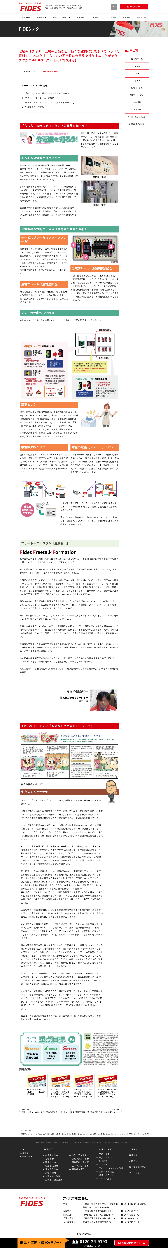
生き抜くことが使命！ (35, 107)
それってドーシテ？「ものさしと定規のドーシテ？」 (50, 102)
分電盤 (100, 140)
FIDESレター (110, 17)
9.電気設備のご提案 (50, 71)
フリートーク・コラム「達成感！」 (41, 98)
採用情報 (126, 17)
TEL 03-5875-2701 (130, 1215)
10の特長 (26, 17)
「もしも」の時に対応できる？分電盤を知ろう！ (48, 93)
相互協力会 (141, 17)
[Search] (114, 7)
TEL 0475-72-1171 (130, 1211)
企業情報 (94, 17)
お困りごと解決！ (61, 17)
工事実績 (80, 17)
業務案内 (41, 17)
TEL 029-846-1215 (130, 1222)
